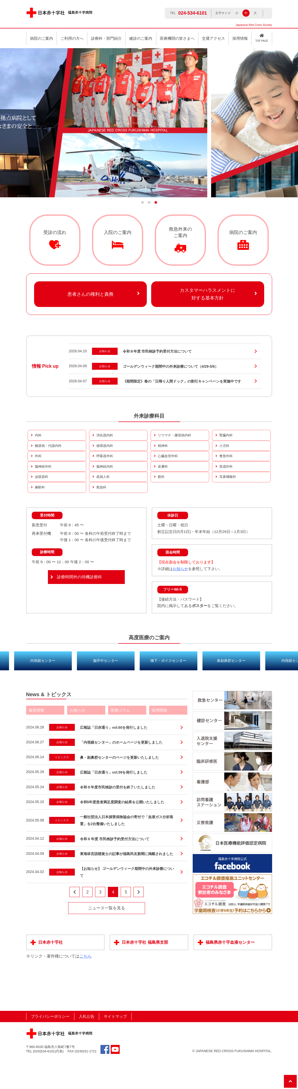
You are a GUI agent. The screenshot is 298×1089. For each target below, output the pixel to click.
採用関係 (159, 740)
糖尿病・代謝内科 (49, 451)
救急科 (101, 513)
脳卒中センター (149, 691)
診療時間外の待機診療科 (79, 607)
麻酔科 (40, 513)
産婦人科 (103, 497)
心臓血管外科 (168, 467)
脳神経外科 (44, 482)
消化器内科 (105, 436)
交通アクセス (213, 38)
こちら (85, 986)
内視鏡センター (86, 691)
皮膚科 (163, 482)
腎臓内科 (226, 436)
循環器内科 (105, 451)
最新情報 (36, 740)
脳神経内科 (105, 482)
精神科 (163, 451)
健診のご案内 (140, 38)
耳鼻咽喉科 (228, 497)
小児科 (224, 451)
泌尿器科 (42, 497)
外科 (38, 467)
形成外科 (226, 482)
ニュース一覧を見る (106, 938)
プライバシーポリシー (50, 1046)
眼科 (161, 497)
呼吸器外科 (105, 467)
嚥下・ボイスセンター (212, 691)
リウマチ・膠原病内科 (176, 436)
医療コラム (120, 740)
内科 (38, 436)
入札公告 (86, 1046)
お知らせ (180, 599)
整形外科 (226, 467)
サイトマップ (115, 1046)
